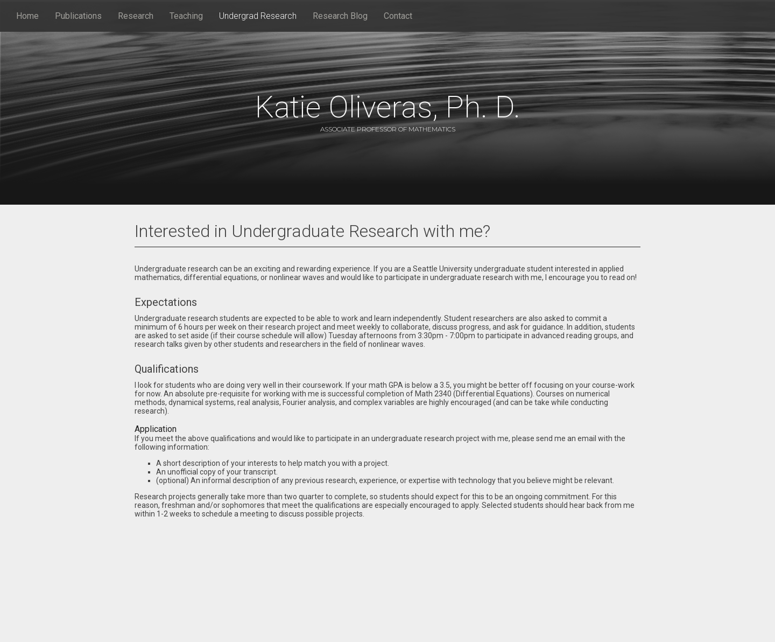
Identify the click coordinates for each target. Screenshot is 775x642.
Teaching (186, 16)
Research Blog (340, 16)
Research (135, 16)
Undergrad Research (258, 16)
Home (27, 16)
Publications (78, 16)
